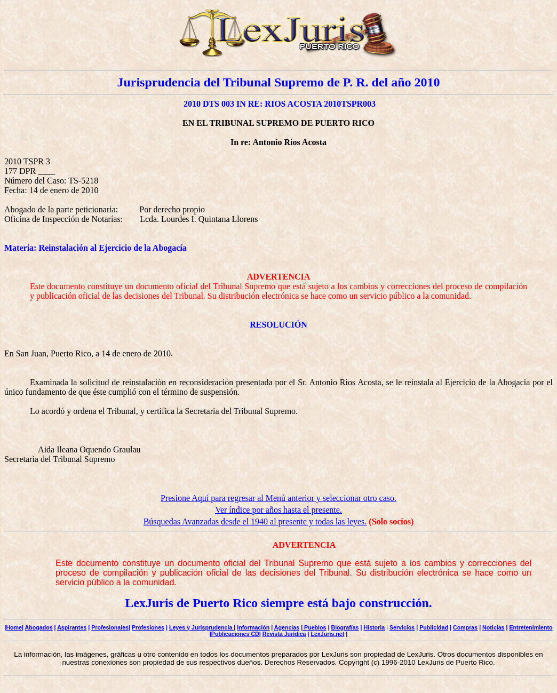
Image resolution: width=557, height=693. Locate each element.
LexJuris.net (327, 634)
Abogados (39, 627)
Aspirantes (71, 627)
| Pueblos (313, 627)
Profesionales (110, 627)
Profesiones (148, 627)
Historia (374, 627)
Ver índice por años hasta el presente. (278, 509)
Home (14, 627)
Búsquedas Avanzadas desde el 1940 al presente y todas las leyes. (255, 521)
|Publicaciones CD (234, 634)
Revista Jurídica (284, 634)
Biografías (345, 627)
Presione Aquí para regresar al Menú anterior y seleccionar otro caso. (278, 498)
